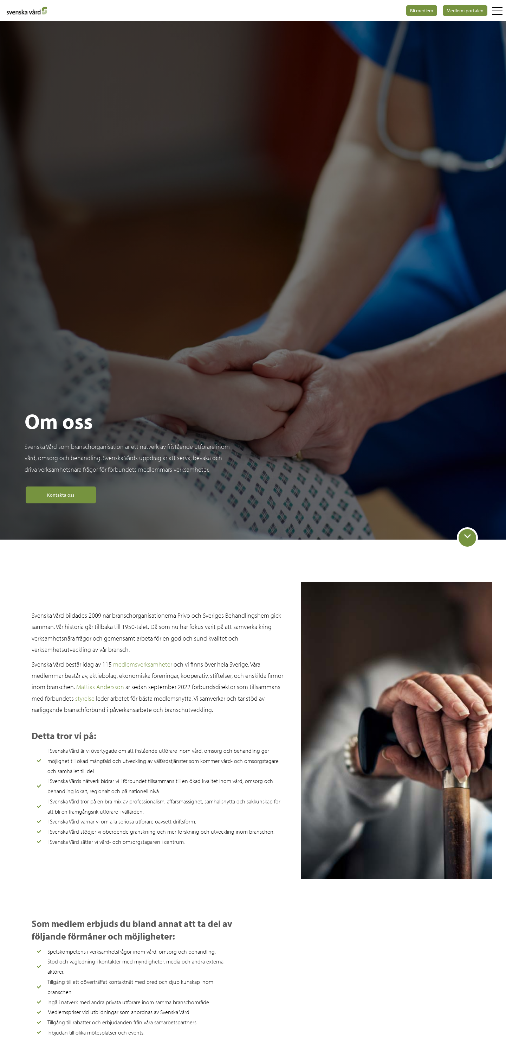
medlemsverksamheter (142, 664)
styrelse (85, 698)
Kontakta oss (60, 495)
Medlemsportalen (465, 10)
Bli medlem (421, 10)
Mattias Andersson (100, 687)
